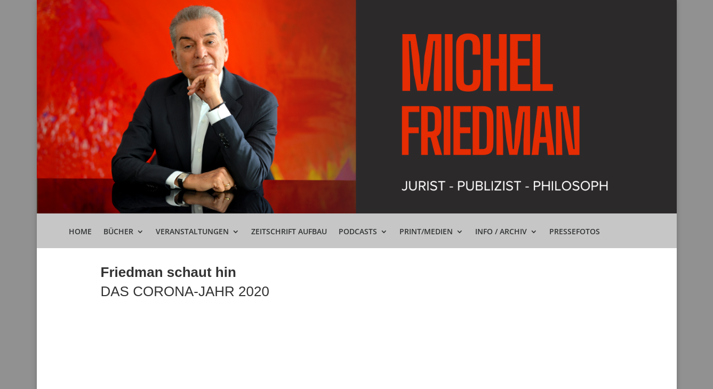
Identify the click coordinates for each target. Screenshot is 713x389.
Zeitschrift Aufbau (289, 232)
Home (80, 232)
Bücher (118, 232)
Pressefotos (574, 232)
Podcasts (358, 232)
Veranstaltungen (192, 232)
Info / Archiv (501, 232)
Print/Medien (426, 232)
